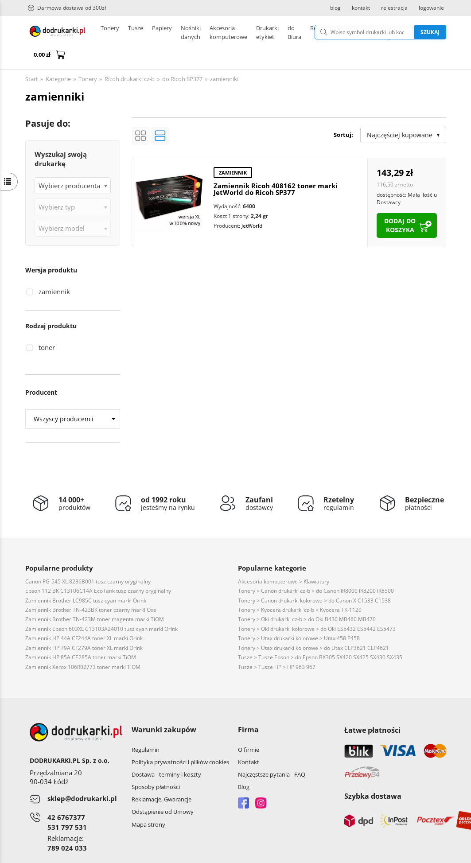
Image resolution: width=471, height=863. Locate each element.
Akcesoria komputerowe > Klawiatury (283, 560)
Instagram (260, 781)
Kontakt (248, 741)
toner (47, 326)
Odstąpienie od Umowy (163, 790)
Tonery (110, 32)
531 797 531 (67, 805)
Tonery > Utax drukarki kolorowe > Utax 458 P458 (299, 617)
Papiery (162, 32)
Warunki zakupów (164, 708)
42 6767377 (66, 796)
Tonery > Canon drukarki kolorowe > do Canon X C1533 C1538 (314, 579)
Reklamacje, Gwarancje (161, 778)
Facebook (243, 781)
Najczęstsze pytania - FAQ (271, 753)
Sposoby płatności (156, 766)
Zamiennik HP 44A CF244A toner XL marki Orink (84, 617)
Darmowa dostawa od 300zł (66, 8)
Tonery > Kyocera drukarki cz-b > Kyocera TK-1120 (300, 588)
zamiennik (54, 270)
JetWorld (251, 204)
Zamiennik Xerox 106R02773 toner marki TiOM (82, 645)
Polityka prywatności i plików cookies (180, 741)
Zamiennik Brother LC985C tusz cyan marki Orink (85, 579)
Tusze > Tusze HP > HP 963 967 (276, 645)
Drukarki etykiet (202, 32)
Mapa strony (148, 803)
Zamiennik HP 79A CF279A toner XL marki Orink (84, 626)
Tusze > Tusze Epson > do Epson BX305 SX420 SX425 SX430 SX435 (320, 636)
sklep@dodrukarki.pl (82, 777)
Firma (248, 708)
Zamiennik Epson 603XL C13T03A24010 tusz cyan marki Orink (101, 607)
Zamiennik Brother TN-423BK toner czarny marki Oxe (90, 588)
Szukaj (389, 32)
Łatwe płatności (372, 709)
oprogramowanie (423, 854)
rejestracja (394, 8)
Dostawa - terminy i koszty (166, 753)
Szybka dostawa (372, 775)
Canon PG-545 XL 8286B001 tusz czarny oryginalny (88, 560)
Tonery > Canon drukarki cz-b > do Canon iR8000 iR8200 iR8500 (316, 569)
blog (335, 8)
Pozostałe (244, 32)
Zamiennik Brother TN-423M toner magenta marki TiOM (94, 598)
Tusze (135, 32)
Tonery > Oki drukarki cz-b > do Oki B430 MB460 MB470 (307, 598)
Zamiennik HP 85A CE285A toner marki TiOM (80, 636)
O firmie (248, 728)
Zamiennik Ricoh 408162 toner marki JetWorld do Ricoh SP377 (276, 167)
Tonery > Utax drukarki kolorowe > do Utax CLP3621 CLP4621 (313, 626)
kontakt (361, 8)
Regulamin (146, 728)
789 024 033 (67, 826)
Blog (243, 766)
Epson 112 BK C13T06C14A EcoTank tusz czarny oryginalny (98, 569)
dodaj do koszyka (400, 204)
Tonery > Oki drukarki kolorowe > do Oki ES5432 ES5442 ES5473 (317, 607)
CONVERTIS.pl (372, 854)
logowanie (431, 8)
